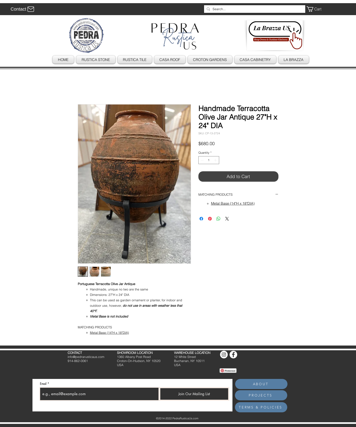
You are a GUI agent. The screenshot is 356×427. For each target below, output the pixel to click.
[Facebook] (233, 354)
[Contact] (23, 9)
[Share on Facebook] (201, 218)
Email (43, 383)
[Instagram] (224, 354)
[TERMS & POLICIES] (261, 407)
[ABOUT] (261, 384)
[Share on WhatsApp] (218, 218)
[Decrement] (201, 160)
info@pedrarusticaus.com (86, 357)
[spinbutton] (208, 160)
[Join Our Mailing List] (194, 394)
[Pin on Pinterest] (210, 218)
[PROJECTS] (261, 395)
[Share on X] (227, 218)
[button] (317, 9)
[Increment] (215, 160)
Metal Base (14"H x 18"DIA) (109, 333)
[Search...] (254, 9)
